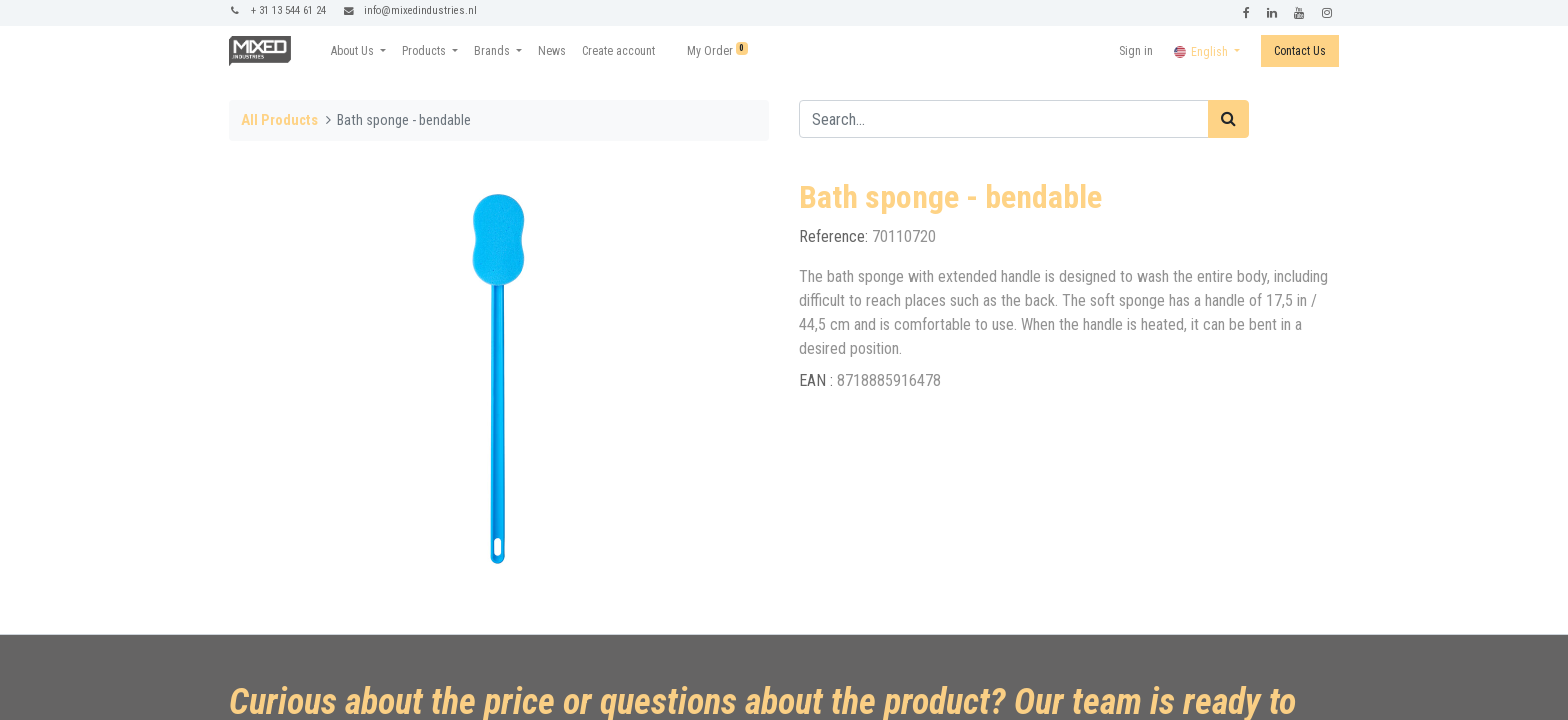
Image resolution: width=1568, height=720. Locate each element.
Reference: (835, 236)
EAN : (818, 380)
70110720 (904, 236)
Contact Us (1300, 51)
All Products (279, 120)
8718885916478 (889, 380)
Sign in (1136, 51)
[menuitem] (552, 51)
